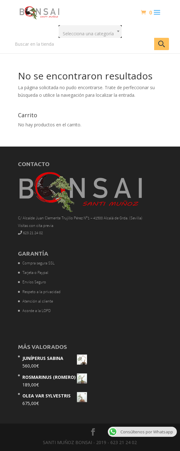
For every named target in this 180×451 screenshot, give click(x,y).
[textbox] (90, 31)
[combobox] (90, 31)
